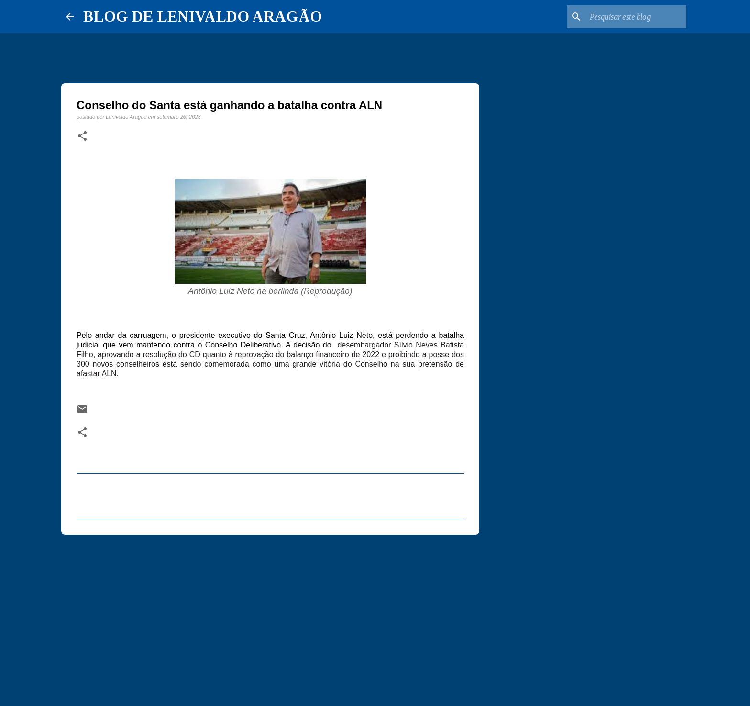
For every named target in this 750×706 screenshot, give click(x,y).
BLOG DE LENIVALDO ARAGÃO (202, 16)
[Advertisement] (270, 616)
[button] (82, 136)
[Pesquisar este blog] (636, 16)
